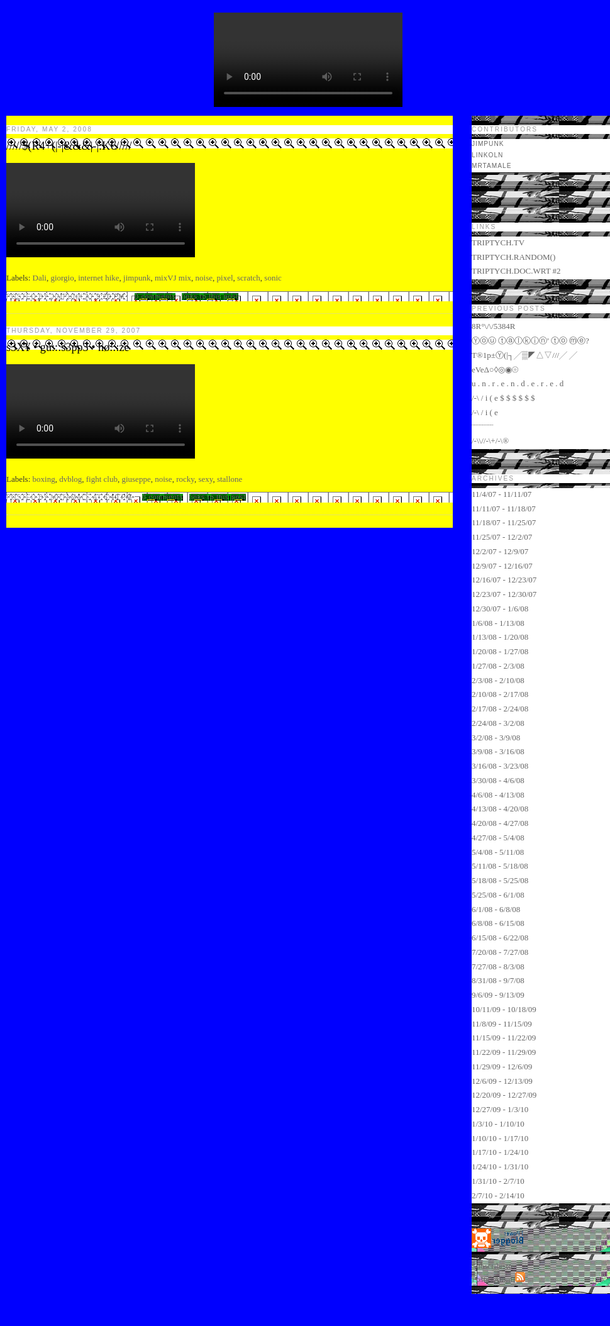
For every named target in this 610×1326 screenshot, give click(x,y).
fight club (102, 479)
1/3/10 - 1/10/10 (498, 1123)
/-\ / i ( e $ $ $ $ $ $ (503, 398)
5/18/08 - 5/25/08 (500, 880)
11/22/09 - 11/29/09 (504, 1052)
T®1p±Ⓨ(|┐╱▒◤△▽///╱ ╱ (524, 355)
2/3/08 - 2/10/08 (498, 680)
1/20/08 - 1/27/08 (500, 651)
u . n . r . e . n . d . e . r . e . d (517, 383)
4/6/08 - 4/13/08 (498, 795)
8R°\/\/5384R (494, 326)
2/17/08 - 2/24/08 (500, 708)
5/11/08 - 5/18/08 (500, 866)
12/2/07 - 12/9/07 (500, 551)
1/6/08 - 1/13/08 (498, 623)
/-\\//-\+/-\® (490, 440)
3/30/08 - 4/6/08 (498, 780)
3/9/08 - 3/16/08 (498, 751)
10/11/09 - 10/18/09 (504, 1009)
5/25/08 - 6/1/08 (498, 895)
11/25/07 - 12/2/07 (502, 537)
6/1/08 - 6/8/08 (496, 909)
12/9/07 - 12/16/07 (502, 566)
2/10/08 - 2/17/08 (500, 694)
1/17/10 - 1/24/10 (500, 1152)
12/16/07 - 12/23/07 (504, 579)
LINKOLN (487, 155)
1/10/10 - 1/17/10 (500, 1138)
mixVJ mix (173, 277)
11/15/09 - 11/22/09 (504, 1037)
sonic (272, 277)
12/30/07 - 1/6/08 (500, 608)
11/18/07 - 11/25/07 (504, 522)
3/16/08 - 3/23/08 (500, 766)
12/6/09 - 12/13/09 (502, 1081)
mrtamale (491, 165)
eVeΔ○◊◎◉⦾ (495, 369)
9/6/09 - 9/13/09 (498, 995)
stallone (229, 479)
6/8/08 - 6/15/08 (498, 923)
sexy (205, 479)
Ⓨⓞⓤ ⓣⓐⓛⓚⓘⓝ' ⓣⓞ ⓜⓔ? (530, 340)
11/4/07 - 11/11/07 (501, 494)
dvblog (70, 479)
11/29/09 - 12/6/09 (502, 1066)
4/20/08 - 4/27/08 (500, 823)
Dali (40, 277)
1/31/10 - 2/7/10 (498, 1181)
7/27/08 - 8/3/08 (498, 966)
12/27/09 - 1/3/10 (500, 1109)
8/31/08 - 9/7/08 (498, 980)
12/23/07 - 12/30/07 (504, 594)
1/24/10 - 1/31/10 (500, 1166)
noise (204, 277)
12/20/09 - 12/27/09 (504, 1095)
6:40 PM (119, 497)
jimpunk (136, 277)
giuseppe (135, 479)
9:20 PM (111, 296)
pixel (225, 277)
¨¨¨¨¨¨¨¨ (483, 427)
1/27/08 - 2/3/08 (498, 666)
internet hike (98, 277)
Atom (503, 1279)
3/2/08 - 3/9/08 (496, 737)
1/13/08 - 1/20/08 (500, 637)
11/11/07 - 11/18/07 (504, 508)
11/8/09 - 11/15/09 (502, 1023)
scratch (248, 277)
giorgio (62, 277)
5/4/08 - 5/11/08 (498, 852)
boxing (44, 479)
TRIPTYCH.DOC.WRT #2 (516, 271)
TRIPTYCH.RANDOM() (513, 257)
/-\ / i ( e (485, 412)
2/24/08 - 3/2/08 (498, 723)
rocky (185, 479)
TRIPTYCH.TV (498, 242)
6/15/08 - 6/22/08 (500, 937)
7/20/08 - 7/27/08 (500, 952)
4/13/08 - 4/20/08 (500, 808)
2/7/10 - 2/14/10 (498, 1195)
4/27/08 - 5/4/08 (498, 837)
